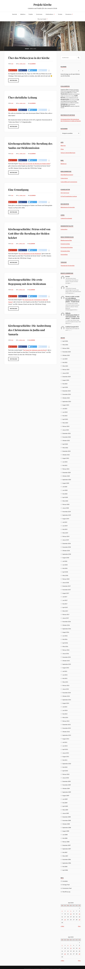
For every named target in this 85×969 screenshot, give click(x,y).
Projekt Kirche (42, 4)
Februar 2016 (65, 650)
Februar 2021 (65, 469)
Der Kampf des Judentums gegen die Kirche (35, 367)
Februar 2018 (65, 579)
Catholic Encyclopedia (66, 218)
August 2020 (65, 483)
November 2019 (66, 511)
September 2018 (66, 554)
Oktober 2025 (66, 355)
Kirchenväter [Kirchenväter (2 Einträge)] (74, 99)
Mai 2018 (64, 568)
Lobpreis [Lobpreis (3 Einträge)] (65, 101)
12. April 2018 (22, 204)
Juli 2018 (64, 561)
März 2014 (65, 717)
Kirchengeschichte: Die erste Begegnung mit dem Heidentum (30, 292)
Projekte (31, 14)
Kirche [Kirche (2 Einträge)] (70, 99)
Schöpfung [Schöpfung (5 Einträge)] (64, 104)
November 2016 (66, 621)
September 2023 (66, 401)
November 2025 (66, 351)
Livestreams (39, 14)
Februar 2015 (65, 685)
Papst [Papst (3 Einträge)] (75, 101)
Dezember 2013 (66, 724)
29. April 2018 (22, 68)
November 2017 (66, 589)
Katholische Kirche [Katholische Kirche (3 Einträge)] (73, 97)
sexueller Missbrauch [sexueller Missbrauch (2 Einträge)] (71, 104)
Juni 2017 (64, 600)
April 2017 (65, 607)
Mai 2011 (64, 760)
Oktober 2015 (66, 660)
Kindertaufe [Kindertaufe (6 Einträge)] (65, 100)
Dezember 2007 (66, 845)
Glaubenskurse (49, 14)
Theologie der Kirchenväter (68, 265)
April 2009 (65, 806)
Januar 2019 (65, 540)
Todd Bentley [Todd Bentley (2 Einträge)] (72, 106)
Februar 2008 (65, 841)
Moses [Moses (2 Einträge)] (72, 101)
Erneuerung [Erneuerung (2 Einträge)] (69, 91)
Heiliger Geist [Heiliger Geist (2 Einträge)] (63, 95)
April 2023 (65, 419)
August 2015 (65, 667)
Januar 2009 (65, 813)
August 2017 (65, 593)
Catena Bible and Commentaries (69, 181)
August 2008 (65, 831)
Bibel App (63, 145)
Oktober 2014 (66, 696)
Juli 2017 (64, 596)
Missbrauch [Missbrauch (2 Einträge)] (69, 101)
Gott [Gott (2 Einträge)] (74, 94)
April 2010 (65, 770)
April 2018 (65, 571)
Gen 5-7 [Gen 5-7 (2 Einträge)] (72, 92)
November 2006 (66, 859)
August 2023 (65, 405)
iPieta (62, 149)
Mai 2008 (64, 838)
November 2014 (66, 692)
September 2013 (66, 735)
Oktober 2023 (66, 398)
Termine (60, 14)
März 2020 (65, 501)
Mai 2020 (64, 493)
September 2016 (66, 628)
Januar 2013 (65, 753)
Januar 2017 (65, 618)
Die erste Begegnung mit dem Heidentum (30, 262)
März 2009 (65, 809)
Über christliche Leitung (26, 101)
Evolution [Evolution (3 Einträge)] (73, 91)
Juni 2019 (64, 525)
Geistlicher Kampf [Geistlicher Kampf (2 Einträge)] (64, 92)
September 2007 (66, 848)
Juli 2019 (64, 522)
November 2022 (66, 437)
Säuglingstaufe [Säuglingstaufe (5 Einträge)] (65, 106)
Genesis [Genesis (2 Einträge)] (75, 92)
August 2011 (65, 756)
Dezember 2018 (66, 543)
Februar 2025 (65, 369)
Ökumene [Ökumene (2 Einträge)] (62, 107)
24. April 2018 (22, 107)
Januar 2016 (65, 653)
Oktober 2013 (66, 731)
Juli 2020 (64, 486)
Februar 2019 (65, 536)
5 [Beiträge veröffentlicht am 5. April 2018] (70, 911)
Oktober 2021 (66, 454)
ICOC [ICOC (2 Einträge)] (70, 95)
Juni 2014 (64, 710)
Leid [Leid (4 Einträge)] (78, 99)
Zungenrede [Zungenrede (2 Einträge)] (77, 106)
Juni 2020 (64, 490)
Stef (12, 68)
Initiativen (22, 14)
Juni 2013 (64, 745)
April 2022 (65, 444)
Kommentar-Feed (66, 888)
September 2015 (66, 664)
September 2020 (66, 479)
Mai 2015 (64, 678)
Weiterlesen (13, 84)
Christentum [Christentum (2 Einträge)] (71, 89)
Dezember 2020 (66, 472)
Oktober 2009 (66, 788)
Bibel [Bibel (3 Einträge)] (67, 89)
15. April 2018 (22, 162)
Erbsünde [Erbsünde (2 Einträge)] (65, 91)
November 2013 (66, 728)
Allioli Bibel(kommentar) (67, 174)
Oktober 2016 (66, 625)
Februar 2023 (65, 426)
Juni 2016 (64, 635)
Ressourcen (68, 14)
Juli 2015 (64, 671)
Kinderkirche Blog (65, 243)
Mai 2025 (64, 362)
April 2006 (65, 870)
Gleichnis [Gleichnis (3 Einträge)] (70, 94)
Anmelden (65, 881)
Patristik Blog (64, 254)
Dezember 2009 (66, 781)
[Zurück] (63, 70)
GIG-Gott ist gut (65, 192)
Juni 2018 (64, 564)
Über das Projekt (42, 19)
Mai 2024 (64, 383)
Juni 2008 (64, 834)
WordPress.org (66, 891)
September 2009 (66, 792)
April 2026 (65, 341)
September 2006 (66, 863)
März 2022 (65, 447)
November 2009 (66, 784)
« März (62, 926)
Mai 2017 (64, 603)
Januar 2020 (65, 508)
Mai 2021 (64, 465)
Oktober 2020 (66, 476)
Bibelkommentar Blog (66, 240)
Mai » (79, 926)
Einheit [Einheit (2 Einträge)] (62, 91)
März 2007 (65, 856)
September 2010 (66, 763)
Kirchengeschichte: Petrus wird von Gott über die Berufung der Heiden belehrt (30, 241)
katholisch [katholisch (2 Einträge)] (67, 97)
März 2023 (65, 422)
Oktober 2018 (66, 550)
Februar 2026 (65, 348)
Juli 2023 (64, 408)
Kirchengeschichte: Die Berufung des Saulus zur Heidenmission (26, 151)
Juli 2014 (64, 706)
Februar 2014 (65, 721)
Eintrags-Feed (66, 884)
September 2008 (66, 827)
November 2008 (66, 820)
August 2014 (65, 703)
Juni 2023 (64, 412)
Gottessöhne (64, 229)
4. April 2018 (22, 302)
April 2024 (65, 387)
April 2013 (65, 749)
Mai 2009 (64, 802)
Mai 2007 (64, 852)
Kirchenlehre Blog (65, 251)
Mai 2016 (64, 639)
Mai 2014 (64, 713)
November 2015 (66, 657)
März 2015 (65, 682)
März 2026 (65, 344)
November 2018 (66, 547)
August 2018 (65, 557)
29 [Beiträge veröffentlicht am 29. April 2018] (79, 919)
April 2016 (65, 642)
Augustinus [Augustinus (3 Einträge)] (63, 89)
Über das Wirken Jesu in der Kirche (29, 59)
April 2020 (65, 497)
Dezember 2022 (66, 433)
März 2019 (65, 532)
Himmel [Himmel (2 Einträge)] (67, 95)
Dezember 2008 (66, 816)
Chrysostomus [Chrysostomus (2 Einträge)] (76, 89)
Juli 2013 (64, 742)
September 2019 (66, 515)
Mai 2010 (64, 767)
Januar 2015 (65, 689)
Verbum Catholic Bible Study (68, 152)
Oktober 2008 (66, 824)
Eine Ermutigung (21, 198)
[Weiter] (79, 70)
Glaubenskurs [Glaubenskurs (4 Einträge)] (64, 94)
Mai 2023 (64, 415)
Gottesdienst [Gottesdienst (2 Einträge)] (77, 94)
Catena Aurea (64, 178)
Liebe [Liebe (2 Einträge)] (62, 101)
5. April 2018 (22, 252)
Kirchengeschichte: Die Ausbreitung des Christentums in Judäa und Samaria (28, 344)
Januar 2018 (65, 582)
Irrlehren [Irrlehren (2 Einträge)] (72, 95)
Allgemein (33, 68)
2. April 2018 (22, 357)
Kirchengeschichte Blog (67, 247)
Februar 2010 (65, 774)
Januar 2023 (65, 430)
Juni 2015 (64, 674)
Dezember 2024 (66, 376)
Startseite (14, 14)
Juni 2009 (64, 799)
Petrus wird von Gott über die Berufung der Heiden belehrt (34, 172)
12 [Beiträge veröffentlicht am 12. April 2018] (70, 913)
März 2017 (65, 611)
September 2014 (66, 699)
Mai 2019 (64, 529)
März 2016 (65, 646)
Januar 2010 (65, 777)
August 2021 (65, 458)
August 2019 (65, 518)
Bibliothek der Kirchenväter (68, 207)
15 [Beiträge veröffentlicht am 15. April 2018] (79, 913)
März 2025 (65, 366)
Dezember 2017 (66, 586)
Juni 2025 (64, 358)
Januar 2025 (65, 373)
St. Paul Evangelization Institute (69, 196)
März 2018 (65, 575)
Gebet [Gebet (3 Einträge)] (77, 91)
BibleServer (64, 163)
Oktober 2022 (66, 440)
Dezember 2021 (66, 451)
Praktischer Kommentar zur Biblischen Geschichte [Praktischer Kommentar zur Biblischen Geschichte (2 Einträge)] (69, 102)
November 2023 (66, 394)
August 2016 (65, 632)
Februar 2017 (65, 614)
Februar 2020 (65, 504)
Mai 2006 (64, 866)
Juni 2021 (64, 461)
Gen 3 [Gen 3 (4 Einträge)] (69, 92)
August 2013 (65, 738)
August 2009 (65, 795)
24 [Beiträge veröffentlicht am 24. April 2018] (65, 919)
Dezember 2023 (66, 390)
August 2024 (65, 380)
